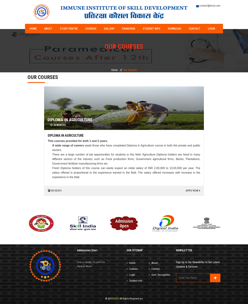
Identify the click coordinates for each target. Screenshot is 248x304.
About (46, 28)
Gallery (100, 28)
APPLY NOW (192, 190)
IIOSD (115, 298)
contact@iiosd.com (210, 5)
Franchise (117, 28)
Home (33, 28)
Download (158, 28)
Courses (84, 28)
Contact (176, 28)
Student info (138, 28)
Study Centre (65, 28)
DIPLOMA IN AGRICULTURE (70, 119)
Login (190, 28)
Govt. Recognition (160, 274)
